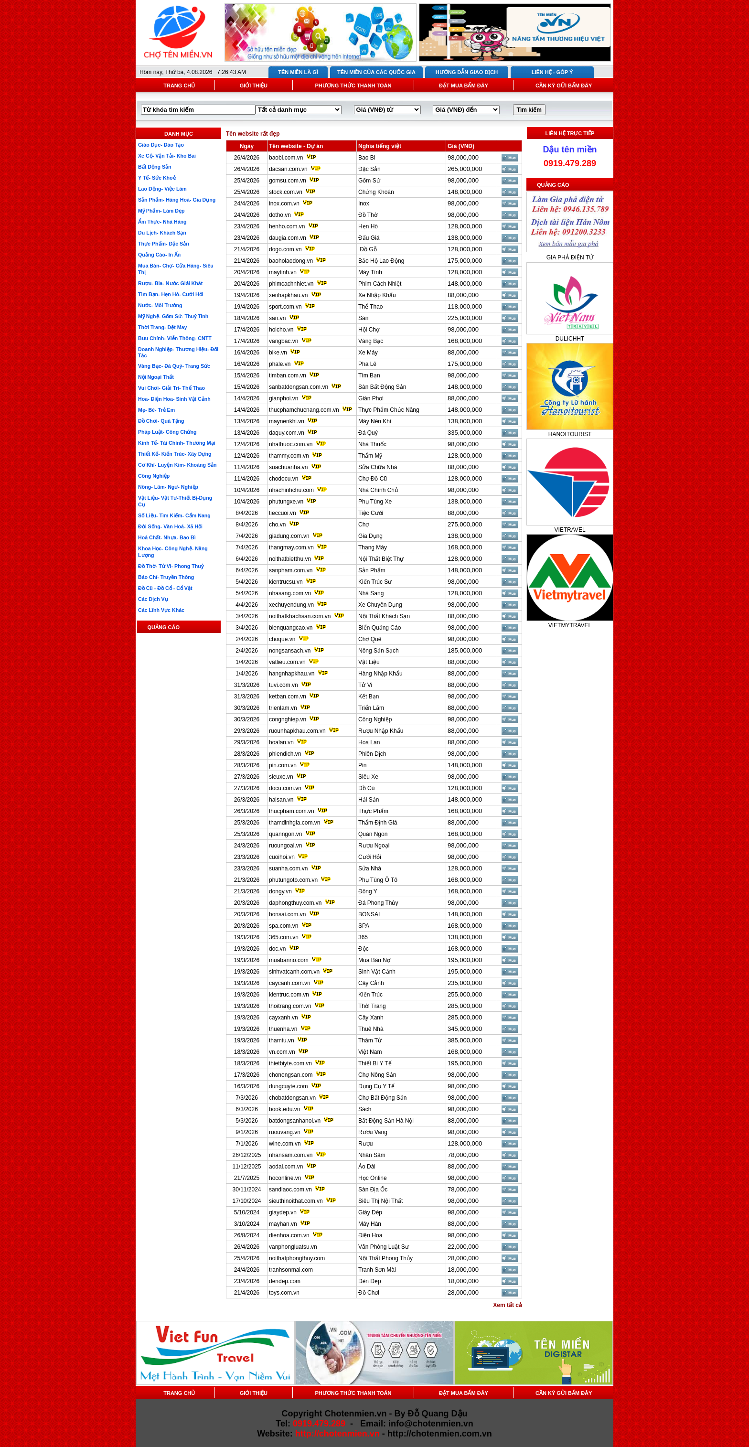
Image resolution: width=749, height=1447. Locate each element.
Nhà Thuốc (372, 444)
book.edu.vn (284, 1109)
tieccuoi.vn (282, 513)
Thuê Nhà (371, 1029)
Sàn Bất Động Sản (382, 387)
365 (363, 937)
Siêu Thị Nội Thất (380, 1201)
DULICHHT (570, 338)
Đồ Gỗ (367, 249)
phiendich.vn (285, 753)
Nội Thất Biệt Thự (381, 559)
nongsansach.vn (289, 650)
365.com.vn (284, 937)
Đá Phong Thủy (378, 903)
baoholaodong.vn (291, 260)
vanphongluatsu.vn (293, 1246)
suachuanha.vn (288, 467)
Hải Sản (368, 799)
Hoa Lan (369, 742)
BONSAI (369, 914)
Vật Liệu (369, 662)
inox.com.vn (284, 203)
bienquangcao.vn (290, 627)
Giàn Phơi (371, 398)
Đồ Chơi (368, 1292)
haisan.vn (281, 799)
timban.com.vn (287, 375)
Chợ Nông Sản (377, 1075)
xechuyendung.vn (291, 604)
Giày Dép (370, 1212)
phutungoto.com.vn (293, 880)
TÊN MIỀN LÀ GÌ (298, 72)
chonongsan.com (290, 1075)
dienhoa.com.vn (289, 1235)
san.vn (277, 318)
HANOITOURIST (569, 434)
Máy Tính (370, 272)
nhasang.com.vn (290, 593)
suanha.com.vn (288, 868)
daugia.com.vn (287, 238)
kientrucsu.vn (286, 582)
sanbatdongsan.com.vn (298, 387)
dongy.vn (280, 891)
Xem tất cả (507, 1305)
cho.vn (277, 524)
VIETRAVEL (569, 529)
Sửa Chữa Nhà (377, 467)
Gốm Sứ (369, 180)
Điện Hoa (370, 1235)
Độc (363, 948)
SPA (363, 925)
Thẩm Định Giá (377, 822)
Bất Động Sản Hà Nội (386, 1120)
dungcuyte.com (288, 1086)
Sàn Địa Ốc (372, 1189)
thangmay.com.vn (291, 547)
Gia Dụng (370, 536)
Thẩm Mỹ (370, 455)
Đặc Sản (369, 169)
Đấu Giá (368, 238)
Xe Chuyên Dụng (380, 604)
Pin (362, 765)
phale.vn (279, 364)
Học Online (372, 1178)
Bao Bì (366, 157)
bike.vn (278, 352)
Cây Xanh (371, 1017)
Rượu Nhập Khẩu (380, 731)
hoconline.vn (285, 1178)
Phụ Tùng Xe (375, 501)
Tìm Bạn (369, 375)
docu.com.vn (285, 788)
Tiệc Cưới (370, 513)
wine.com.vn (285, 1143)
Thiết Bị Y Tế (375, 1063)
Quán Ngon (372, 834)
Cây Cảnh (371, 983)
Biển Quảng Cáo (379, 627)
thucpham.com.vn (291, 811)
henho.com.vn (287, 226)
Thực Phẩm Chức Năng (388, 410)
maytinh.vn (283, 272)
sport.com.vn (285, 306)
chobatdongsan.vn (292, 1097)
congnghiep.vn (287, 719)
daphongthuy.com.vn (295, 903)
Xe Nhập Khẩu (377, 295)
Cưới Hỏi (369, 857)
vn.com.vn (282, 1052)
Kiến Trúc (370, 994)
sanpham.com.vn (290, 570)
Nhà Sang (371, 593)
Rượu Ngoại (373, 845)
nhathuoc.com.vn (290, 444)
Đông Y (367, 891)
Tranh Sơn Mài (377, 1269)
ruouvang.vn (284, 1132)
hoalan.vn (281, 742)
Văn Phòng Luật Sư (383, 1246)
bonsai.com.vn (287, 914)
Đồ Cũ (366, 788)
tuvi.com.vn (283, 685)
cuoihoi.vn (282, 857)
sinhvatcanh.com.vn (294, 971)
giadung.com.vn (289, 536)
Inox (363, 203)
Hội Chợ (368, 329)
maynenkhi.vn (286, 421)
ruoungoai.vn (285, 845)
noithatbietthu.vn (290, 559)
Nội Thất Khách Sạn (384, 616)
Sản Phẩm (371, 570)
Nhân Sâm (371, 1155)
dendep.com (284, 1281)
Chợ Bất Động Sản (382, 1097)
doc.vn (277, 948)
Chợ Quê (369, 639)
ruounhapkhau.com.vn (297, 731)
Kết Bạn (368, 696)
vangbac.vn (283, 341)
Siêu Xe (368, 776)
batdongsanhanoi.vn (295, 1120)
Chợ (363, 524)
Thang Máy (372, 547)
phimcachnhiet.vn (291, 283)
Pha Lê (367, 364)
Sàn (363, 318)
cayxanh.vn (283, 1017)
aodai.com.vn (286, 1166)
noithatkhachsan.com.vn (300, 616)
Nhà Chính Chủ (378, 490)
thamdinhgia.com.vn (294, 822)
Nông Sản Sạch (378, 650)
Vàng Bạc (370, 341)
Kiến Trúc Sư (375, 582)
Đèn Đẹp (369, 1281)
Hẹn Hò (368, 226)
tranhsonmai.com (291, 1269)
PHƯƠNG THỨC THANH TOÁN (353, 85)
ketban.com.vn (287, 696)
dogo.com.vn (285, 249)
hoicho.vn (281, 329)
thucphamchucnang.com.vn (304, 410)
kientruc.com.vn (289, 994)
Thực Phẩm (373, 811)
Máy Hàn (369, 1224)
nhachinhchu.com (291, 490)
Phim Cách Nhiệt (379, 283)
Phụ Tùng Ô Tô (377, 880)
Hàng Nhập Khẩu (380, 673)
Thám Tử (370, 1040)
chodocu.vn (283, 478)
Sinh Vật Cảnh (377, 971)
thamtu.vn (281, 1040)
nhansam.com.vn (290, 1155)
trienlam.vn (283, 708)
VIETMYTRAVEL (569, 625)
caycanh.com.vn (289, 983)
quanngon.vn (285, 834)
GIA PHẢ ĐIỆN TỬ (569, 257)
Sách (364, 1109)
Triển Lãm (371, 708)
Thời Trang (372, 1006)
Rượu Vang (372, 1132)
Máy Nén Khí (374, 421)
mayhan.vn (283, 1224)
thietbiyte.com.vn (290, 1063)
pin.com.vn (283, 765)
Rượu (365, 1143)
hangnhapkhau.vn (291, 673)
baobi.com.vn (286, 157)
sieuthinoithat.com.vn (296, 1201)
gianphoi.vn (283, 398)
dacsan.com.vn (288, 169)
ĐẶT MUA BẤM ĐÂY (463, 85)
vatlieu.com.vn (287, 662)
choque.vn (282, 639)
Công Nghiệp (375, 719)
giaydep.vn (283, 1212)
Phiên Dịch (372, 753)
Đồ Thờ (367, 215)
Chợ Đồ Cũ (372, 478)
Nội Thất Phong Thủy (385, 1258)
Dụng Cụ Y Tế (376, 1086)
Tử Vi (365, 685)
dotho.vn (280, 215)
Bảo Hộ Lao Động (381, 260)
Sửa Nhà (369, 868)
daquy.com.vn (286, 432)
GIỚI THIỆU (254, 85)
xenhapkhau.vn (288, 295)
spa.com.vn (283, 925)
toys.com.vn (284, 1292)
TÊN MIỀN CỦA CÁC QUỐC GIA (376, 72)
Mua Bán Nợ (374, 960)
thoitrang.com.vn (290, 1006)
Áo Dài (366, 1166)
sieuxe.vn (281, 776)
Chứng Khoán (376, 192)
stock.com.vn (285, 192)
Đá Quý (368, 432)
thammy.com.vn (289, 455)
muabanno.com (289, 960)
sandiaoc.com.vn (290, 1189)
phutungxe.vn (286, 501)
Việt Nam (370, 1052)
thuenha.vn (283, 1029)
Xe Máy (368, 352)
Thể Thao (370, 306)
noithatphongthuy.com (297, 1258)
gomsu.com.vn (287, 180)
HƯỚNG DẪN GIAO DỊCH (467, 72)
